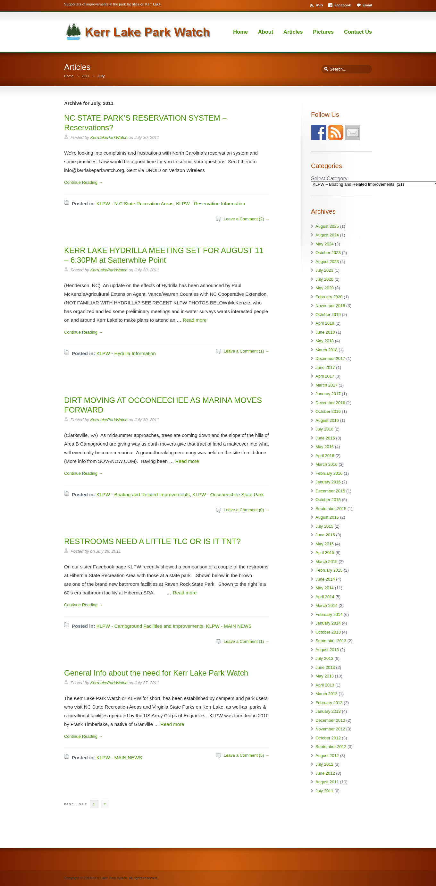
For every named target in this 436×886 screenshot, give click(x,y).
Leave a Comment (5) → (246, 755)
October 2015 (328, 499)
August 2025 (327, 226)
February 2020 (329, 296)
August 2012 (327, 755)
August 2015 (327, 517)
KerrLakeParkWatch (108, 137)
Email (367, 5)
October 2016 (328, 411)
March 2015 (326, 561)
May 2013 (324, 676)
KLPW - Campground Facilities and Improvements (149, 626)
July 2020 (324, 279)
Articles (293, 32)
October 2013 (328, 632)
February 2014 (329, 614)
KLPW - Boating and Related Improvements (143, 494)
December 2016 (330, 402)
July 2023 (324, 270)
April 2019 (324, 323)
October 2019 (328, 314)
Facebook (342, 5)
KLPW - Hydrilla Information (126, 353)
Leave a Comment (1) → (246, 351)
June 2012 (325, 773)
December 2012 (330, 720)
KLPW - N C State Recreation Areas (134, 203)
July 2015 (324, 526)
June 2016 (325, 438)
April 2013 (324, 685)
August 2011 (327, 782)
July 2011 (324, 790)
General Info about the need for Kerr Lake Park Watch (156, 673)
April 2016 (324, 455)
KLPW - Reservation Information (210, 203)
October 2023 (328, 252)
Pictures (323, 32)
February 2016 (329, 473)
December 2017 (330, 358)
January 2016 (328, 482)
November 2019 (330, 305)
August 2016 (327, 420)
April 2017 (324, 376)
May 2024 (324, 244)
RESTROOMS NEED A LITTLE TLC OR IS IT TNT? (152, 541)
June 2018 (325, 332)
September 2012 (330, 746)
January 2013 (328, 711)
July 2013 (324, 658)
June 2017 (325, 367)
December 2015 (330, 491)
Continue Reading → (83, 182)
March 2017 (326, 385)
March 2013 (326, 693)
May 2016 (324, 446)
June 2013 (325, 667)
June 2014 (325, 579)
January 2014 (328, 623)
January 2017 (328, 393)
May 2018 (324, 340)
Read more (194, 320)
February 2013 (329, 702)
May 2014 (324, 587)
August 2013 (327, 649)
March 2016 (326, 464)
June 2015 (325, 534)
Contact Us (358, 32)
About (265, 32)
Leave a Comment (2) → (246, 219)
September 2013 (330, 640)
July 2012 (324, 764)
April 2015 (324, 552)
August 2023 (327, 261)
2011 (85, 76)
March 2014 (326, 605)
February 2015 (329, 570)
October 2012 (328, 738)
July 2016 (324, 429)
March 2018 (326, 349)
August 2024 (327, 235)
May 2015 (324, 543)
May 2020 (324, 287)
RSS (319, 5)
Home (240, 32)
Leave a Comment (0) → (246, 509)
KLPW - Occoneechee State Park (228, 494)
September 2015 (330, 508)
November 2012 (330, 729)
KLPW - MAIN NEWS (229, 626)
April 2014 (324, 596)
